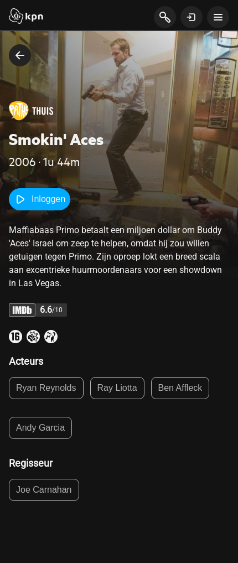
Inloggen (39, 199)
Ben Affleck (180, 387)
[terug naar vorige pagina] (20, 55)
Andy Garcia (40, 427)
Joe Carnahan (44, 489)
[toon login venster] (191, 17)
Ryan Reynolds (46, 387)
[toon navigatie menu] (218, 17)
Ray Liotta (117, 387)
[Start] (26, 17)
